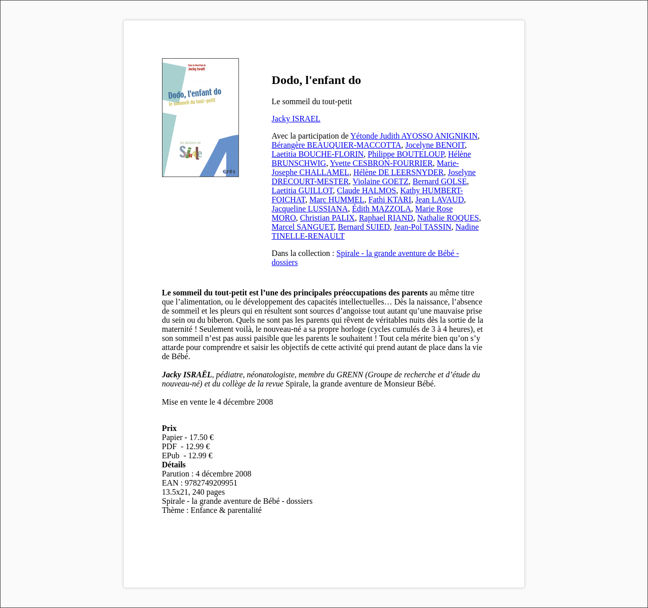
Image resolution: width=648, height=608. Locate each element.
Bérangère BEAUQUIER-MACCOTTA (336, 145)
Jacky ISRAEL (296, 118)
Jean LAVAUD (439, 199)
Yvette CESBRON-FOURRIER (381, 163)
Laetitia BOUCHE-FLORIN (318, 154)
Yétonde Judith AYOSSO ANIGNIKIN (413, 136)
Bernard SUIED (364, 227)
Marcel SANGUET (303, 227)
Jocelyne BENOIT (435, 145)
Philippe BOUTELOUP (406, 154)
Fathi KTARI (390, 199)
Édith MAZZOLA (381, 208)
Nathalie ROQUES (448, 217)
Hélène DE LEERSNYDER (398, 172)
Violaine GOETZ (381, 181)
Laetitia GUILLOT (302, 190)
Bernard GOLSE (440, 181)
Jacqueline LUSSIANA (310, 208)
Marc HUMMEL (336, 199)
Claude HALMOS (366, 190)
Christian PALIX (327, 217)
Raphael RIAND (386, 217)
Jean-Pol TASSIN (423, 227)
